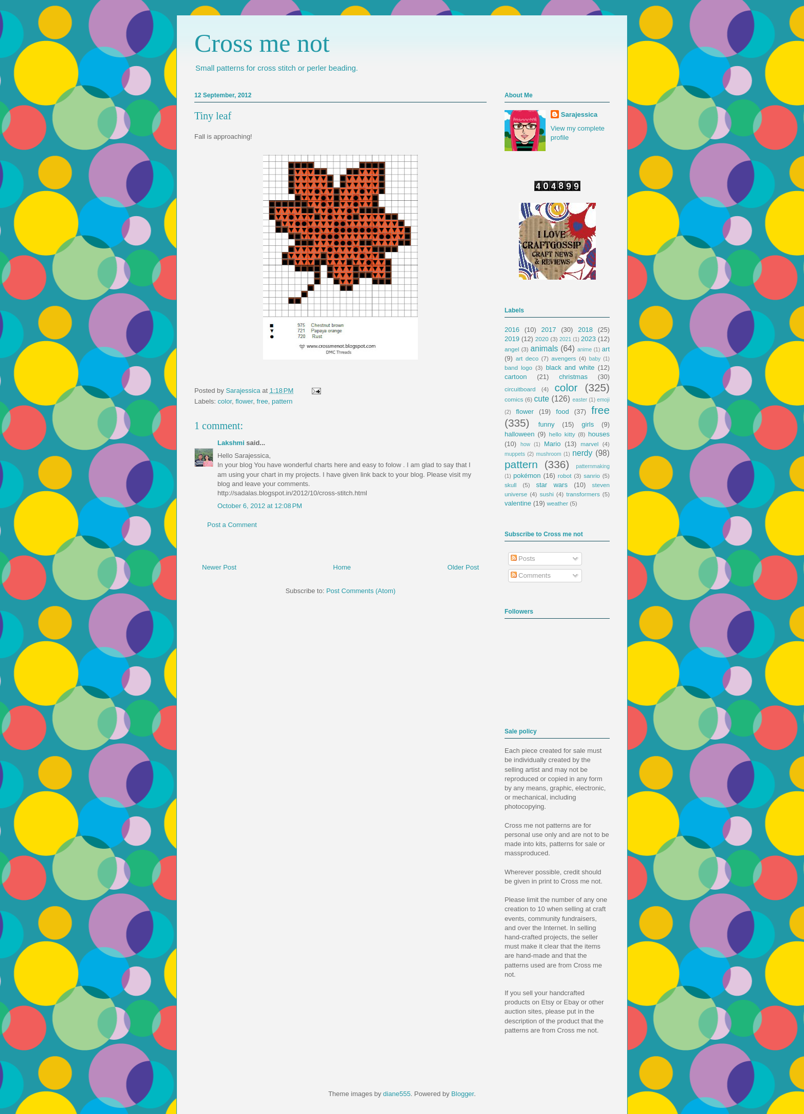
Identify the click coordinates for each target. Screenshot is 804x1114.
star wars (552, 485)
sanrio (592, 475)
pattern (282, 401)
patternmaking (593, 466)
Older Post (463, 567)
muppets (515, 454)
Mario (552, 444)
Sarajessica (244, 390)
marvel (589, 443)
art (606, 349)
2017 (548, 329)
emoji (603, 400)
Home (342, 567)
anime (584, 349)
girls (587, 424)
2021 (565, 339)
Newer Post (219, 567)
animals (544, 348)
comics (514, 399)
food (562, 411)
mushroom (548, 454)
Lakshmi (231, 443)
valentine (518, 503)
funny (546, 424)
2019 (512, 339)
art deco (527, 358)
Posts (523, 558)
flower (244, 401)
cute (541, 398)
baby (595, 359)
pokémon (526, 475)
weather (557, 503)
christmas (573, 377)
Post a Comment (232, 525)
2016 (512, 329)
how (525, 444)
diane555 (397, 1094)
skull (510, 484)
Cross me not (262, 43)
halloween (520, 434)
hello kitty (562, 434)
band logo (518, 367)
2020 (542, 338)
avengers (563, 358)
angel (512, 349)
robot (565, 475)
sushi (547, 494)
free (262, 401)
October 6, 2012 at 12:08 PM (259, 506)
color (225, 401)
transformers (583, 494)
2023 (588, 339)
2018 (585, 329)
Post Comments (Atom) (360, 591)
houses (599, 434)
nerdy (582, 453)
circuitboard (520, 389)
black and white (570, 367)
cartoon (516, 377)
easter (579, 400)
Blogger (462, 1094)
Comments (531, 575)
